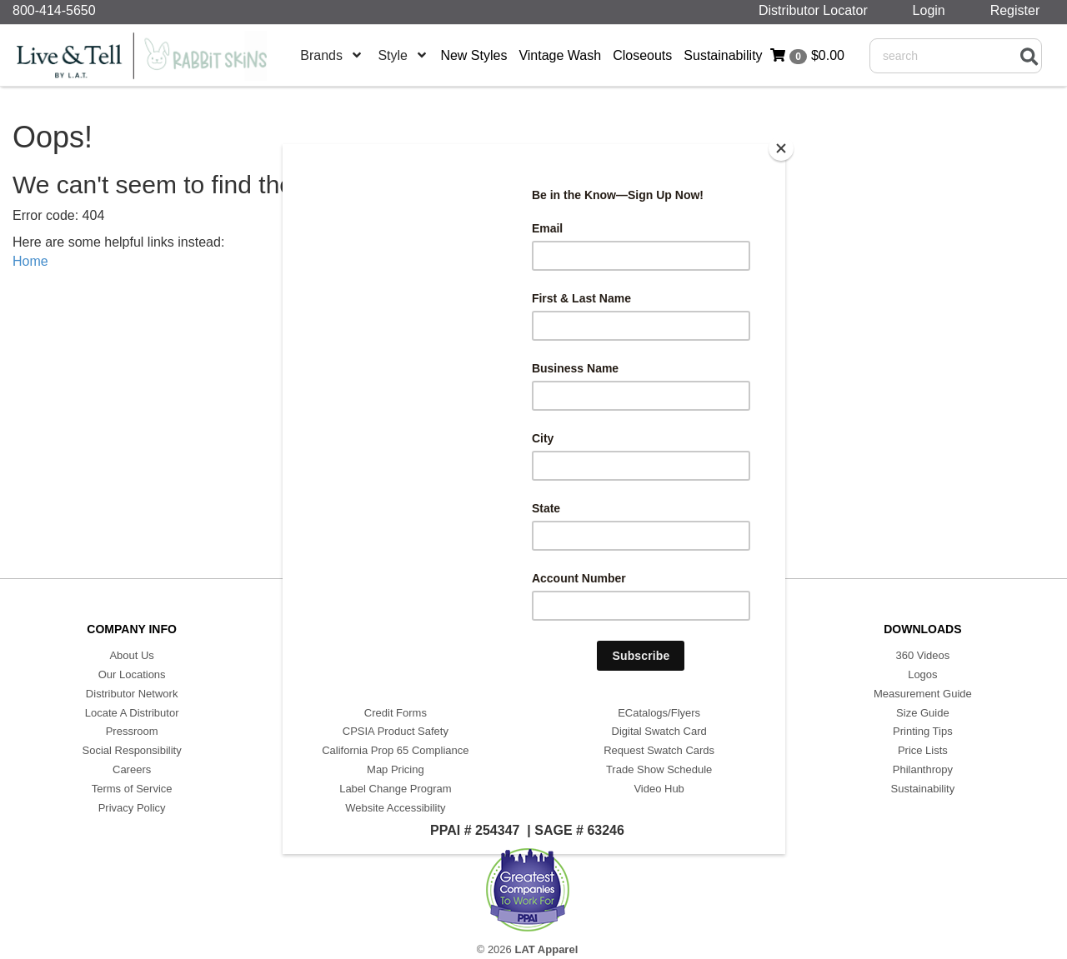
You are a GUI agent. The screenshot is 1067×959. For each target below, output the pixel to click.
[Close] (781, 148)
